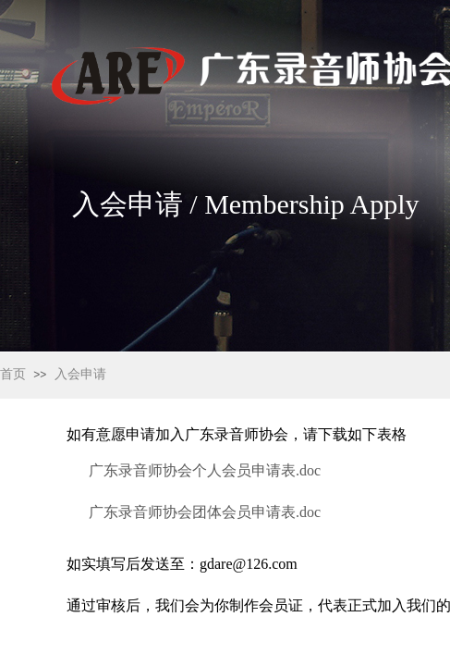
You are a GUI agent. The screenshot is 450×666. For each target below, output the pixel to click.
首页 (13, 374)
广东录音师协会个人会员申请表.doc (205, 470)
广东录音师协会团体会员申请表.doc (205, 512)
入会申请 (80, 374)
